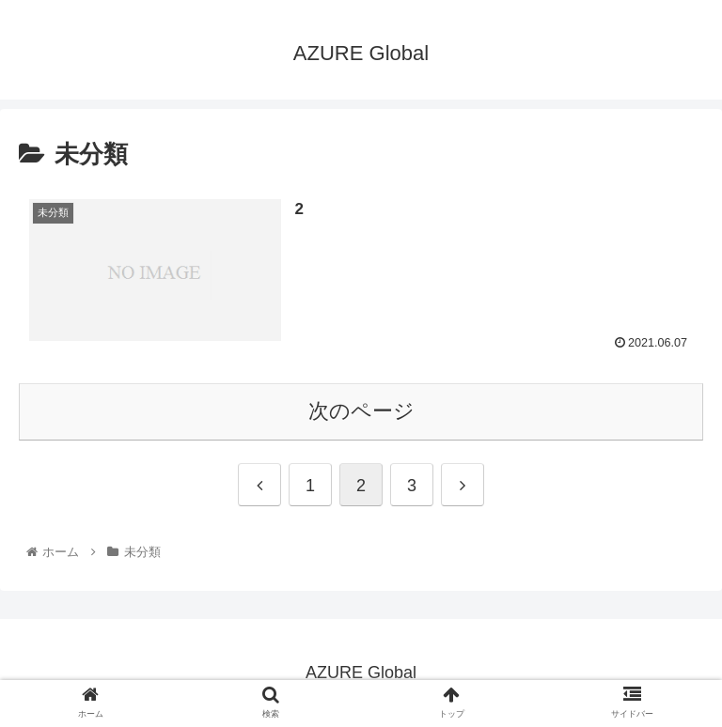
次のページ (361, 411)
